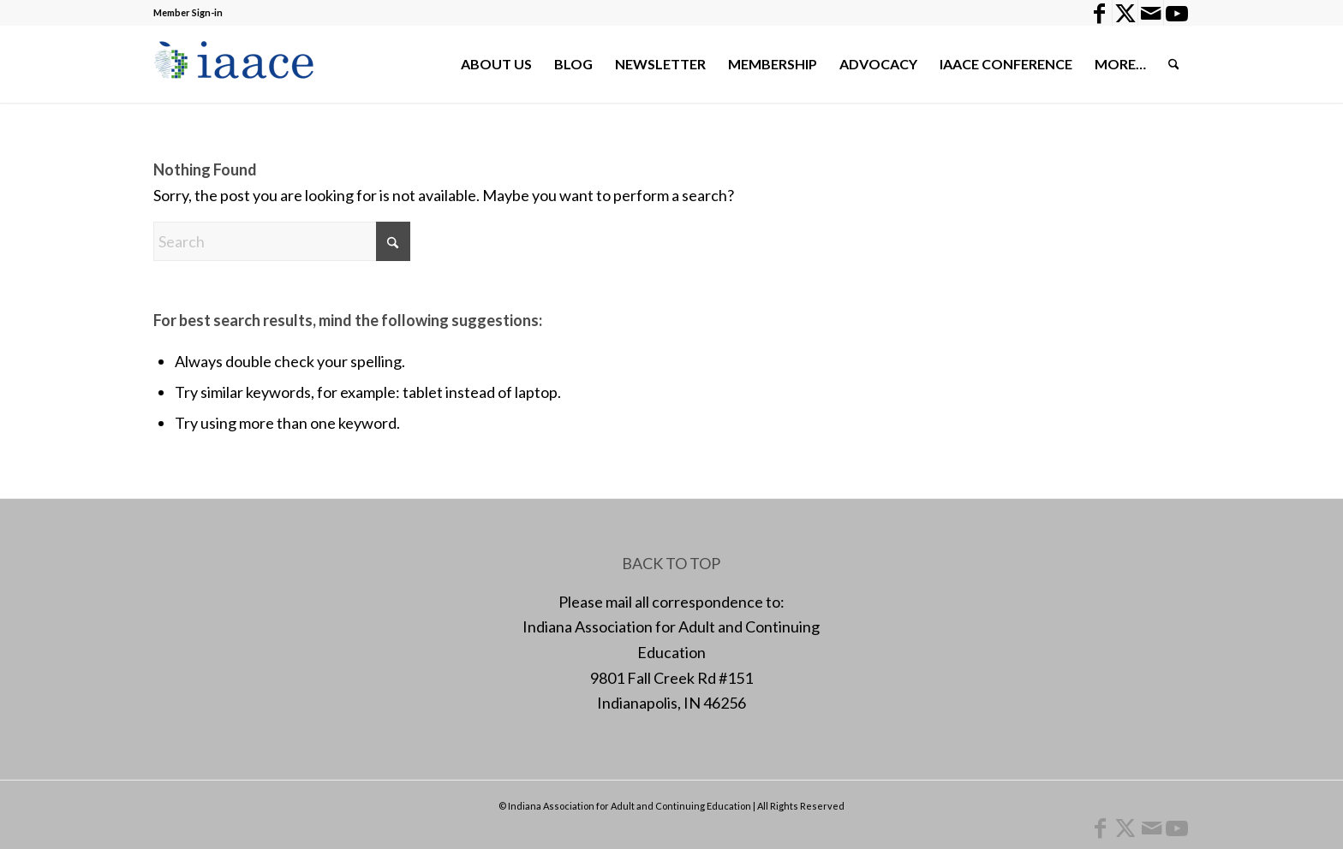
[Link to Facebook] (1099, 13)
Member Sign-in (188, 12)
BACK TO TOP (671, 563)
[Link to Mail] (1150, 13)
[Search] (1174, 64)
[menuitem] (496, 64)
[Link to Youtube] (1177, 13)
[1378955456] (237, 64)
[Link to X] (1125, 13)
